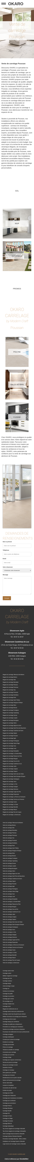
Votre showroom (8, 567)
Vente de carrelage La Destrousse (11, 962)
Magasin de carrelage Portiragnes (11, 740)
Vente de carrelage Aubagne (9, 934)
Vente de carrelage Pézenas (9, 832)
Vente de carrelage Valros (9, 871)
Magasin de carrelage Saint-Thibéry (11, 700)
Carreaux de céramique (8, 991)
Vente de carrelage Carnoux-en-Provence (13, 947)
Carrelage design (7, 983)
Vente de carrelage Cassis (9, 950)
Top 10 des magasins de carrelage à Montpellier (14, 1131)
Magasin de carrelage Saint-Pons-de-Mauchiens (14, 728)
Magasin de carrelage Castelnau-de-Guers (13, 730)
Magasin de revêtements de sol (10, 1009)
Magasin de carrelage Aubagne (10, 786)
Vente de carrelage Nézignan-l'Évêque (12, 850)
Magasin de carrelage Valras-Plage (11, 743)
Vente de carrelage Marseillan (10, 830)
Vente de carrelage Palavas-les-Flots (11, 904)
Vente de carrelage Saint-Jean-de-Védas (12, 922)
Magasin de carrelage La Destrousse (11, 814)
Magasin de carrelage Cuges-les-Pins (12, 791)
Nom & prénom (7, 541)
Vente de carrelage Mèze (9, 853)
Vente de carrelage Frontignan (10, 858)
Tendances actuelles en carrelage (11, 1049)
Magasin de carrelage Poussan (10, 735)
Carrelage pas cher (7, 978)
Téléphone (6, 550)
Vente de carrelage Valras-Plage (10, 891)
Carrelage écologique (8, 1034)
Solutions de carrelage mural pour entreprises (14, 1029)
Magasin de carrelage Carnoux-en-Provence (13, 799)
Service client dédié (7, 1082)
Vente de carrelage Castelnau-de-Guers (12, 878)
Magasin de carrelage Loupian (10, 718)
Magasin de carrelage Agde (9, 738)
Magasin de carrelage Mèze (9, 705)
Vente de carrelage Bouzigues (10, 868)
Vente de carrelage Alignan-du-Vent (11, 873)
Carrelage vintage (7, 1057)
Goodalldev (24, 1159)
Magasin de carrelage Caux (9, 746)
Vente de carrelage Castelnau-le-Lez (11, 911)
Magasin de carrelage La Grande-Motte (12, 753)
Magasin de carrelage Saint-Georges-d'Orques (14, 776)
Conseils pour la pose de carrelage (11, 1039)
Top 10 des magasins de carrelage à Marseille (14, 1128)
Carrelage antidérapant (8, 1037)
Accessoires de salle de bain (10, 1088)
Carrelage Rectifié (7, 1110)
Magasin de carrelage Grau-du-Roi (11, 761)
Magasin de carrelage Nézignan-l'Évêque (13, 702)
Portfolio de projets (7, 1090)
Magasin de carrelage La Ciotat (10, 804)
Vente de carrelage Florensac (10, 835)
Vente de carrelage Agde (9, 886)
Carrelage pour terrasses (9, 1075)
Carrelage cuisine (7, 973)
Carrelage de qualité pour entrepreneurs (12, 1024)
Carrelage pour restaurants (9, 1095)
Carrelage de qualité (8, 993)
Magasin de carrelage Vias (9, 690)
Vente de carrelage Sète (8, 827)
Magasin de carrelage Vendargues (11, 779)
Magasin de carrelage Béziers (10, 677)
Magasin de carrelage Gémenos (10, 789)
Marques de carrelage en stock (10, 1065)
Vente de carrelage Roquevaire (10, 942)
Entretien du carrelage (8, 1042)
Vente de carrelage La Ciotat (10, 952)
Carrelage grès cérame (8, 998)
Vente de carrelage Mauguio (9, 906)
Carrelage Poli (6, 1113)
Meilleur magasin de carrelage (10, 975)
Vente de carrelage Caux (9, 894)
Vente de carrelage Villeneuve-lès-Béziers (13, 822)
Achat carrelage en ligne (8, 986)
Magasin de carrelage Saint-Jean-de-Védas (13, 774)
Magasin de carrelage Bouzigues (11, 720)
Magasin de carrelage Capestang (11, 712)
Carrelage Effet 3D (7, 1123)
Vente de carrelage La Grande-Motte (11, 901)
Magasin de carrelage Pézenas (10, 684)
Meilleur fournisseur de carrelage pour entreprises (15, 1016)
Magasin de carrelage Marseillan (10, 682)
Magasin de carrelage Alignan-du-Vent (12, 725)
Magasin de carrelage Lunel (9, 748)
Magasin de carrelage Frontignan (11, 710)
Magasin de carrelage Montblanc (10, 695)
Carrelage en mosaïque (8, 1070)
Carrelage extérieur (7, 981)
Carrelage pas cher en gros (9, 1019)
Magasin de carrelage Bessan (10, 707)
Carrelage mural (7, 1006)
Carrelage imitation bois (8, 1003)
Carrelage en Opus (7, 1116)
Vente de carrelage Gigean (9, 881)
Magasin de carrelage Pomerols (10, 692)
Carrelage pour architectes (9, 1100)
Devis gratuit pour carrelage (9, 1072)
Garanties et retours (7, 1067)
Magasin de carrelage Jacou (9, 781)
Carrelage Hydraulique (8, 1126)
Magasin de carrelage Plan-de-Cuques (12, 812)
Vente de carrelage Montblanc (10, 843)
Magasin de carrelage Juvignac (10, 768)
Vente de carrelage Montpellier (10, 899)
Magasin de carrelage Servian (10, 715)
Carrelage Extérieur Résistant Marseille (12, 1136)
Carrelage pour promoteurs (9, 1103)
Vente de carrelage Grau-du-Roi (10, 909)
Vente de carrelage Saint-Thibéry (11, 848)
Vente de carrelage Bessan (9, 855)
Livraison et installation (8, 1085)
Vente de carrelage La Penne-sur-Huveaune (13, 945)
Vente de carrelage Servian (9, 863)
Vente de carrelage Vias (8, 838)
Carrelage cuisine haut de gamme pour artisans (14, 1014)
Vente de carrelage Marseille (10, 955)
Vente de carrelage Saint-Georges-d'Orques (13, 924)
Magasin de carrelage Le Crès (10, 784)
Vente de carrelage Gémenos (10, 937)
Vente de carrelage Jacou (9, 929)
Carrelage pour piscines (8, 1054)
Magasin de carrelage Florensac (10, 687)
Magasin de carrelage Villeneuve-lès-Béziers (13, 674)
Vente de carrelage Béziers (9, 825)
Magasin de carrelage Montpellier (11, 751)
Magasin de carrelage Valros (10, 723)
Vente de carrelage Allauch (9, 957)
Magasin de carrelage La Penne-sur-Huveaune (14, 796)
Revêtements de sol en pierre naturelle (12, 1077)
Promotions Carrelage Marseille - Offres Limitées (14, 1138)
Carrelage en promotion (8, 996)
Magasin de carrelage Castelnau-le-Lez (12, 763)
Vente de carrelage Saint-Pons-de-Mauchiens (14, 876)
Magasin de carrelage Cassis (10, 802)
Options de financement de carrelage (12, 1080)
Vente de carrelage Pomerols (10, 840)
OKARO (15, 3)
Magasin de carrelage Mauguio (10, 758)
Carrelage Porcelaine (8, 1121)
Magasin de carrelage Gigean (10, 733)
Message (5, 574)
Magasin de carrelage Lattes (9, 766)
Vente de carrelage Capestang (10, 860)
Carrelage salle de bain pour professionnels (13, 1011)
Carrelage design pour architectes (11, 1021)
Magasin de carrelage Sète (9, 679)
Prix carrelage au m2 (8, 1001)
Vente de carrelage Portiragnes (10, 889)
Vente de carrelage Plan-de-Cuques (11, 960)
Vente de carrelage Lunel (9, 896)
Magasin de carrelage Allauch (10, 809)
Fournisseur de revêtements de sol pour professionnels (16, 1031)
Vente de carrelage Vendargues (10, 927)
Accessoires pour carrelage (9, 1052)
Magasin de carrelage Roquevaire (11, 794)
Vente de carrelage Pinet (9, 845)
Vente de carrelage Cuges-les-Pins (11, 939)
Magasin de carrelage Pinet (9, 697)
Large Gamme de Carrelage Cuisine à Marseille (14, 1144)
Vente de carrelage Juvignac (9, 917)
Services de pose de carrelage (10, 1062)
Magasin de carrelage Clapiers (10, 771)
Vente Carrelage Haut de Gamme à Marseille (13, 1133)
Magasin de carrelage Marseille (10, 807)
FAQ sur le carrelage (8, 1047)
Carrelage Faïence (7, 1105)
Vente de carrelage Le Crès (9, 932)
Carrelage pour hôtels (8, 1093)
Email (4, 558)
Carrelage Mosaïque (8, 1108)
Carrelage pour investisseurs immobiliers (12, 1098)
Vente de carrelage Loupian (9, 866)
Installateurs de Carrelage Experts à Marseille (14, 1141)
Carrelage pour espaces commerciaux (12, 1059)
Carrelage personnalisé (8, 1044)
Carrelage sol (6, 988)
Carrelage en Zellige (8, 1118)
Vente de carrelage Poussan (9, 883)
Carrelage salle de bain (8, 970)
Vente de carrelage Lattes (9, 914)
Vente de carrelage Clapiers (9, 919)
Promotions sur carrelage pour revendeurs (13, 1026)
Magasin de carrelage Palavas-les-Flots (12, 756)
